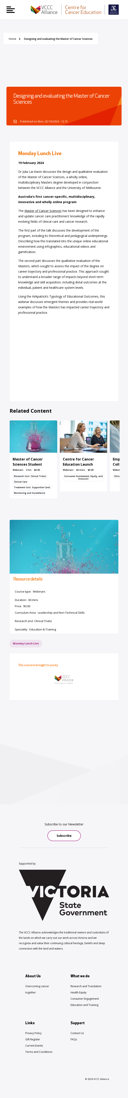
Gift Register (32, 1039)
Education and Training (84, 1005)
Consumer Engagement (85, 999)
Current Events (34, 1045)
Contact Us (77, 1033)
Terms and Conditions (38, 1052)
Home (12, 39)
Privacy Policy (33, 1033)
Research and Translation (86, 986)
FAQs (74, 1039)
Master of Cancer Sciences (43, 211)
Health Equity (78, 992)
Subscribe (64, 836)
